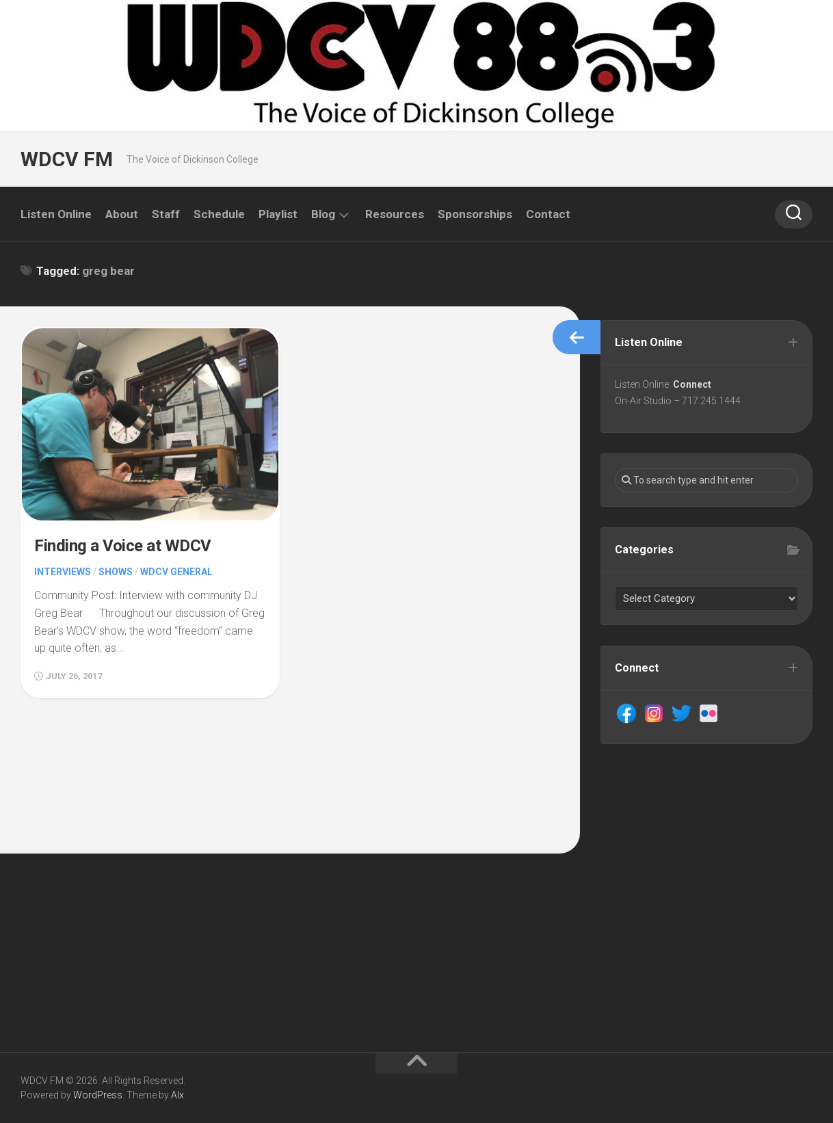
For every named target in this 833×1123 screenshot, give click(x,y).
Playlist (278, 214)
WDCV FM (67, 159)
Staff (166, 214)
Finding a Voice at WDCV (122, 545)
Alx (177, 1094)
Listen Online (56, 214)
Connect (692, 384)
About (121, 214)
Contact (548, 214)
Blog (323, 214)
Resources (394, 214)
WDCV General (176, 571)
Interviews (62, 571)
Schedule (219, 214)
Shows (115, 571)
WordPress (97, 1094)
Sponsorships (475, 214)
